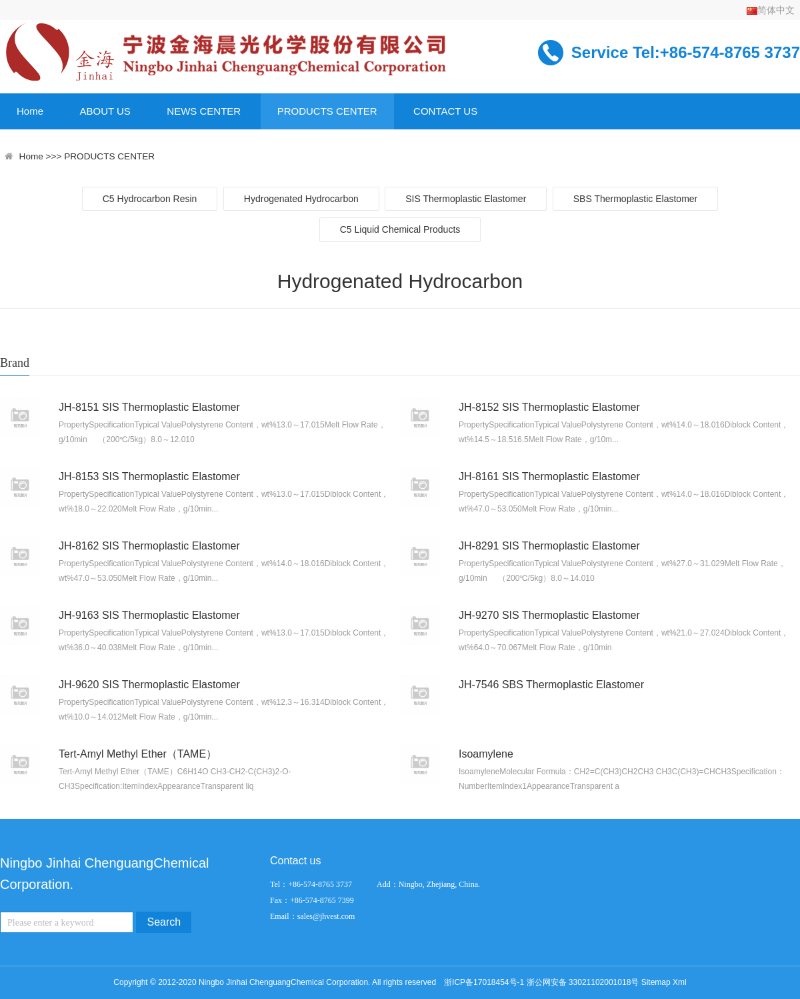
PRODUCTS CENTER (327, 111)
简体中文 (771, 10)
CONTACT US (445, 111)
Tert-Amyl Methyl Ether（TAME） (138, 754)
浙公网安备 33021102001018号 (583, 982)
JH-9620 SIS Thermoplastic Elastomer (149, 684)
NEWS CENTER (204, 111)
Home (30, 111)
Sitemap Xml (664, 982)
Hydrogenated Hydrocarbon (301, 198)
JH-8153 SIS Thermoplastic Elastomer (149, 476)
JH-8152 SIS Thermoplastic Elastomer (549, 407)
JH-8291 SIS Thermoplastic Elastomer (549, 546)
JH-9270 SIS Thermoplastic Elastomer (549, 615)
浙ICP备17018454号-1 (484, 982)
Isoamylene (486, 754)
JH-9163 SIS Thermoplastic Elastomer (149, 615)
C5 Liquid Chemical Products (400, 229)
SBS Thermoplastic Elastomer (635, 198)
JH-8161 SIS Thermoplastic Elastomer (549, 476)
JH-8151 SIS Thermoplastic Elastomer (149, 407)
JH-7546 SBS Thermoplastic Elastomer (551, 684)
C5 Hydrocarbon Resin (150, 198)
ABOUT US (104, 111)
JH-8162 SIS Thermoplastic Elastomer (149, 546)
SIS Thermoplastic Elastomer (465, 198)
